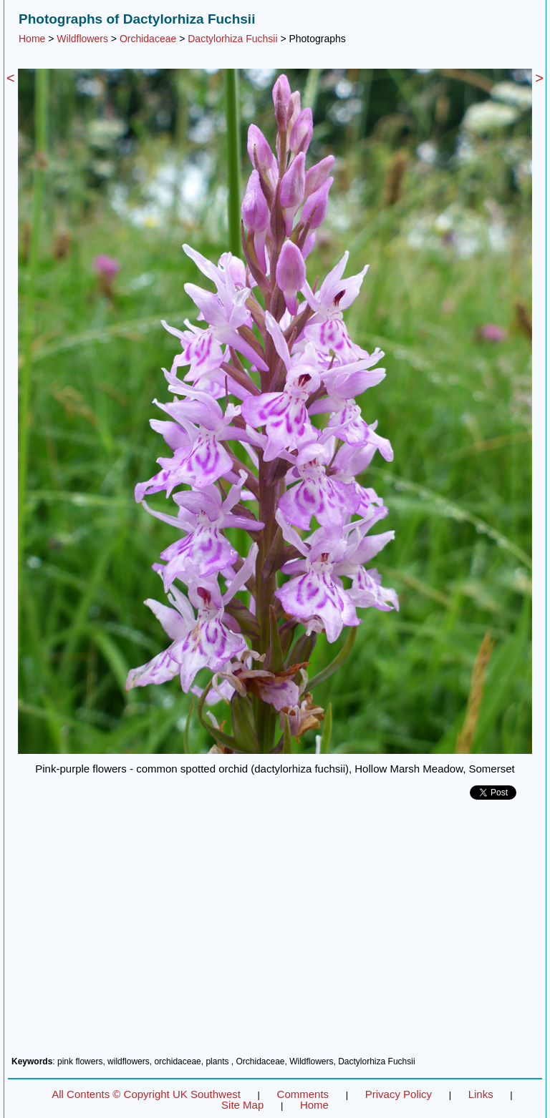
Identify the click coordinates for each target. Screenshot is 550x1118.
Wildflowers (82, 38)
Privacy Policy (398, 1094)
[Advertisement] (275, 933)
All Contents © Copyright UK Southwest (146, 1094)
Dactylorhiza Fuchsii (232, 38)
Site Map (242, 1105)
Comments (303, 1094)
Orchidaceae (148, 38)
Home (32, 38)
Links (480, 1094)
